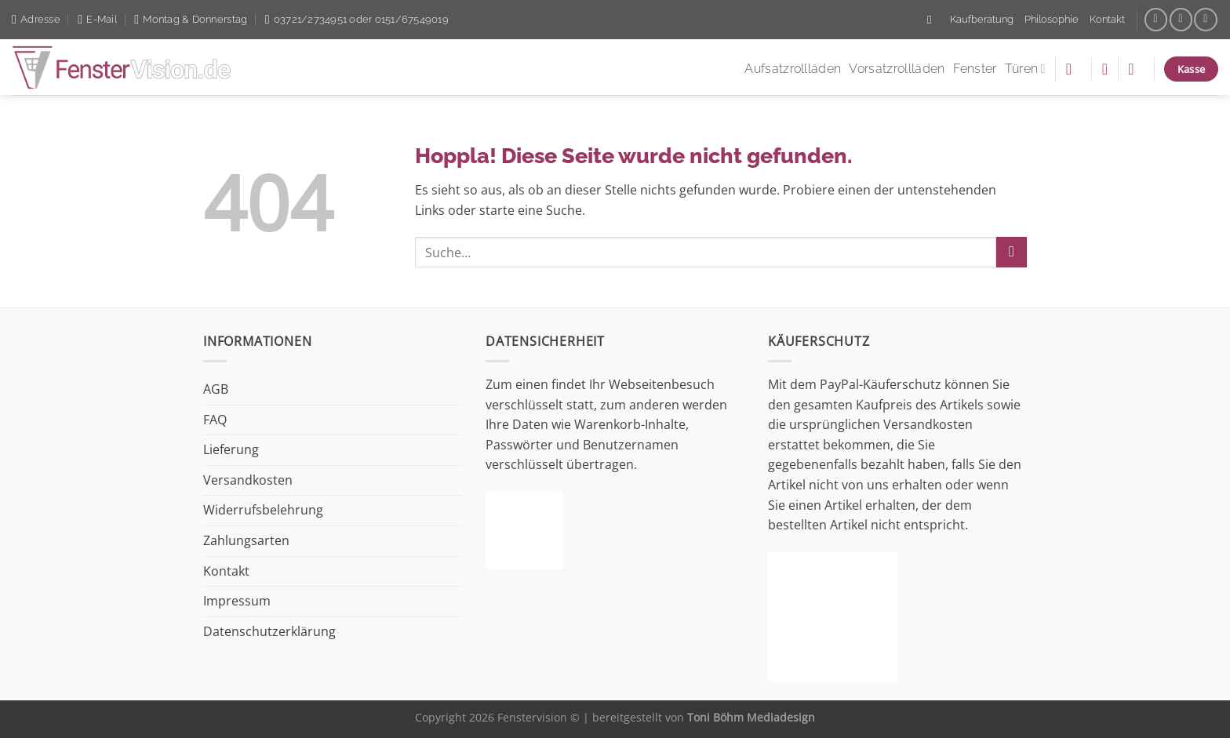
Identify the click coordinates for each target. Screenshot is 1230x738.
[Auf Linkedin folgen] (1205, 19)
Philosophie (1051, 19)
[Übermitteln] (1011, 252)
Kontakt (1107, 19)
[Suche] (933, 20)
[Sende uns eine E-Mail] (1181, 19)
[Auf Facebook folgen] (1155, 19)
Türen (1025, 69)
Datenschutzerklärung (269, 631)
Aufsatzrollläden (792, 68)
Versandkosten (248, 480)
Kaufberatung (981, 19)
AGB (215, 389)
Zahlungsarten (246, 540)
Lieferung (231, 449)
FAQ (215, 419)
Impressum (237, 600)
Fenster (975, 68)
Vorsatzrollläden (896, 68)
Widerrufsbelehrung (263, 509)
